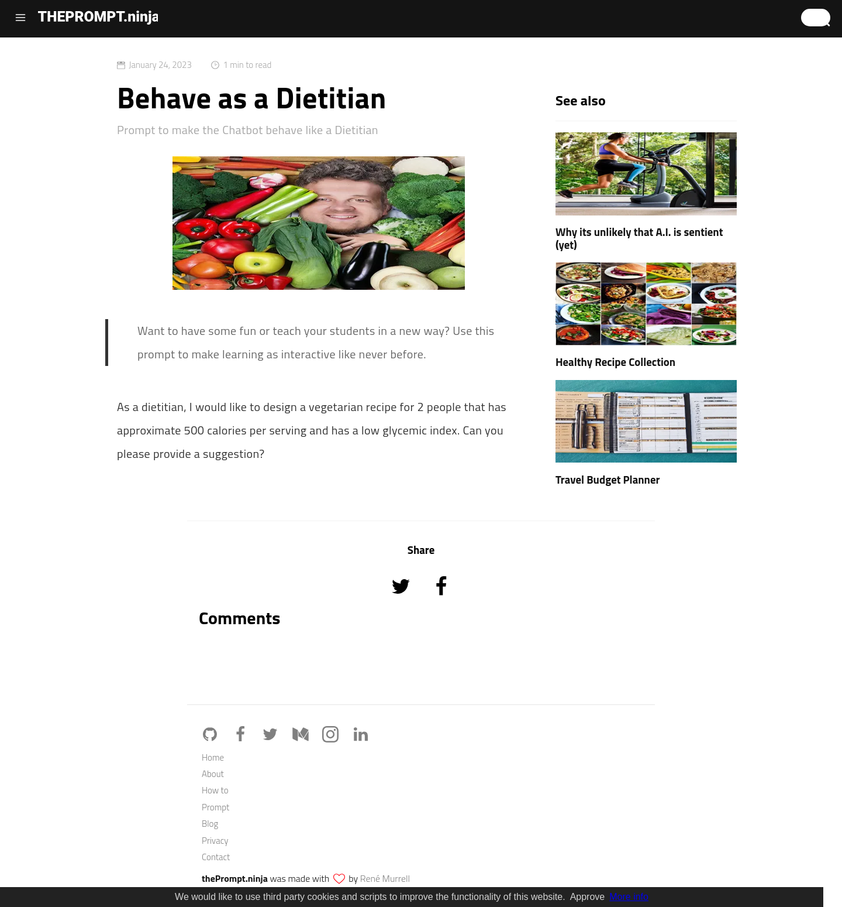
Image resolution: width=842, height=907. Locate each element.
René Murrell (385, 878)
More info (628, 897)
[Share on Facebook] (441, 602)
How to (215, 790)
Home (213, 757)
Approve (587, 897)
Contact (216, 857)
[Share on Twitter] (402, 602)
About (213, 774)
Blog (210, 824)
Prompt (215, 807)
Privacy (215, 841)
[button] (815, 17)
